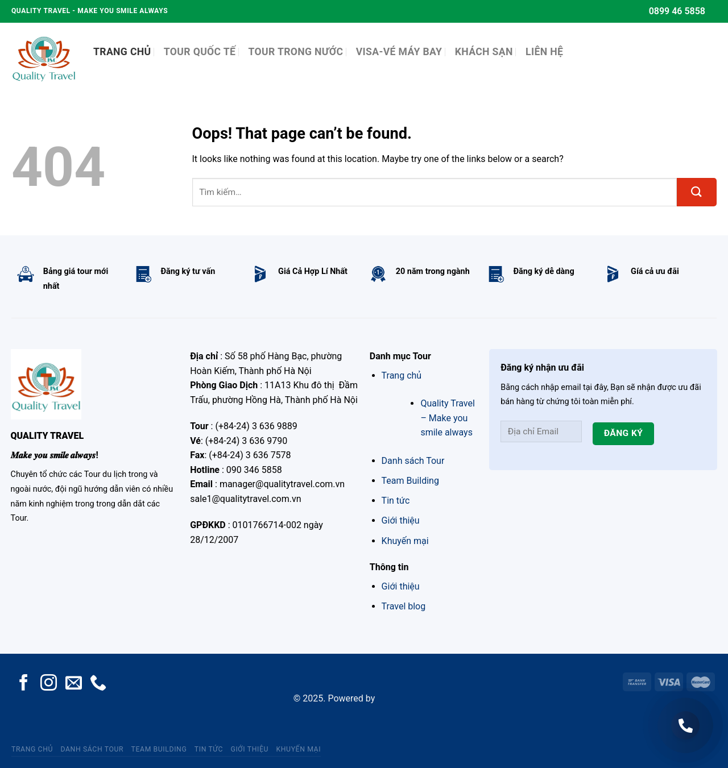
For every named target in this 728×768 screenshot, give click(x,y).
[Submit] (697, 192)
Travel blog (404, 606)
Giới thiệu (401, 520)
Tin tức (396, 500)
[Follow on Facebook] (23, 684)
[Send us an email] (73, 684)
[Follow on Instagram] (48, 684)
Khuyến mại (405, 540)
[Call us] (98, 684)
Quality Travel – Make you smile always (447, 418)
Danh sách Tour (413, 460)
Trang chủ (402, 375)
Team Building (410, 480)
